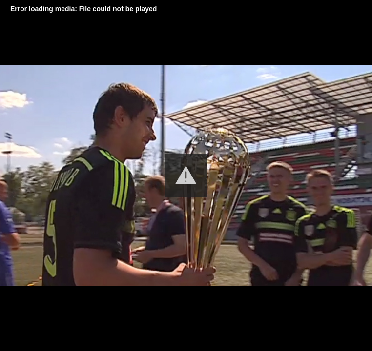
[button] (186, 175)
